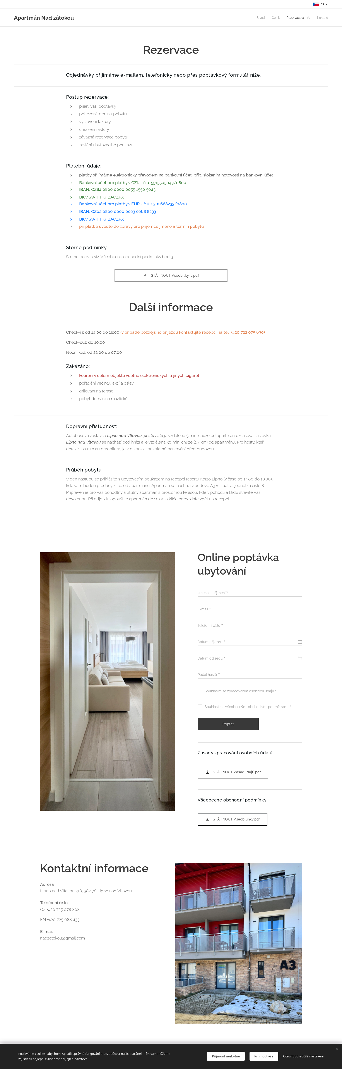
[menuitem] (257, 17)
